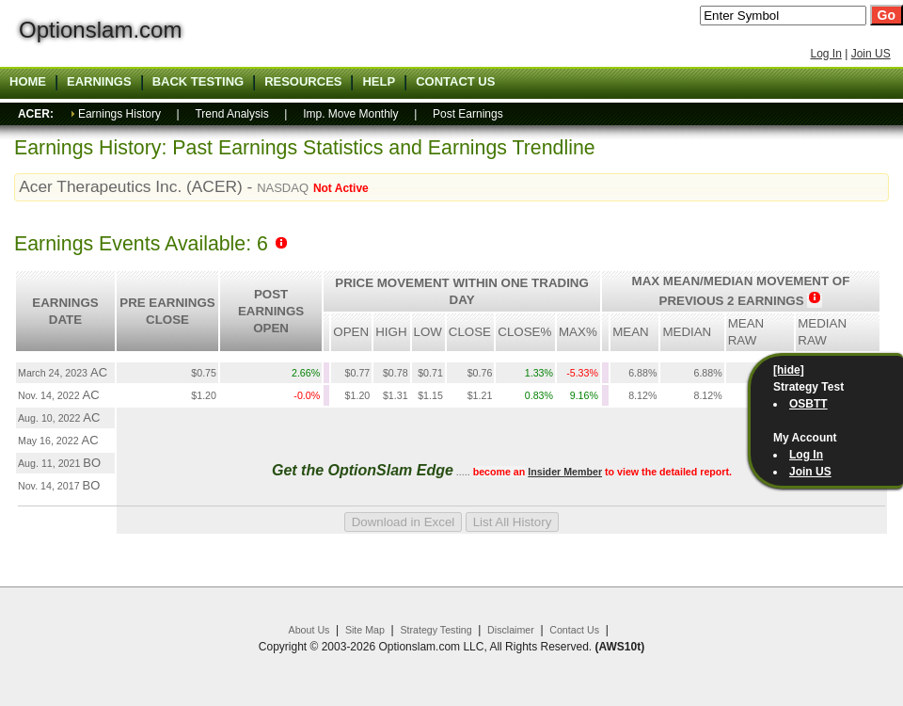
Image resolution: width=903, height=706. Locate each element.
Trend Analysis (231, 113)
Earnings (99, 81)
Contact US (455, 81)
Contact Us (574, 629)
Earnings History (119, 113)
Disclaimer (510, 629)
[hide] (788, 370)
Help (378, 81)
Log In (825, 53)
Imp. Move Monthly (350, 113)
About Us (309, 629)
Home (27, 81)
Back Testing (198, 81)
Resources (302, 81)
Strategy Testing (435, 629)
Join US (871, 53)
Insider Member (565, 471)
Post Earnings (468, 113)
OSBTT (808, 403)
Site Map (365, 629)
